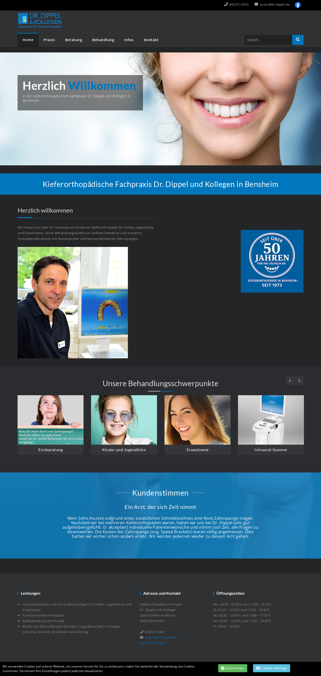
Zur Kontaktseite (153, 643)
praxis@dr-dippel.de (275, 4)
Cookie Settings (271, 668)
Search (297, 40)
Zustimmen (232, 668)
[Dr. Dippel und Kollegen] (41, 14)
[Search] (268, 40)
